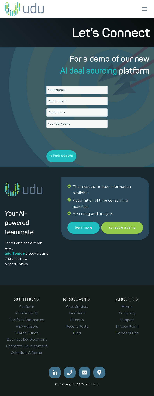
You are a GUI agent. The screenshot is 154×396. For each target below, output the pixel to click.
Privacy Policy (127, 326)
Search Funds (26, 333)
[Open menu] (144, 8)
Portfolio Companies (26, 320)
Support (127, 320)
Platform (26, 306)
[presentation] (76, 138)
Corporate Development (27, 346)
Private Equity (26, 313)
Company (127, 313)
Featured (77, 313)
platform (134, 71)
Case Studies (77, 306)
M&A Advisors (26, 326)
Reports (77, 320)
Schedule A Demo (26, 353)
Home (127, 306)
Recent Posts (77, 326)
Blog (77, 333)
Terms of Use (127, 333)
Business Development (27, 339)
